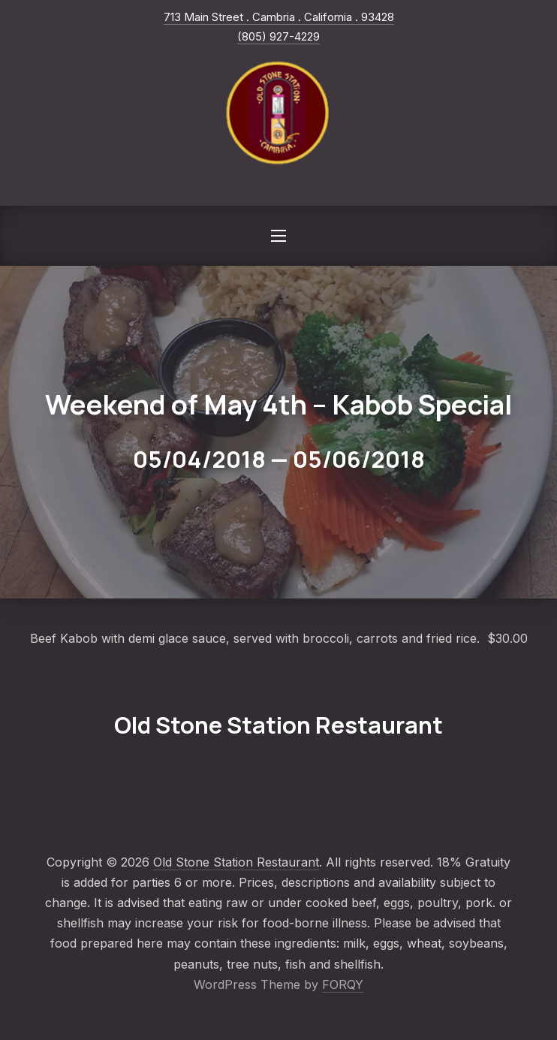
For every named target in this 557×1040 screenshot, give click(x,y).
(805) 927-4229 (278, 36)
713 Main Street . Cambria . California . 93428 (279, 17)
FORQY (342, 984)
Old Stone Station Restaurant (236, 862)
